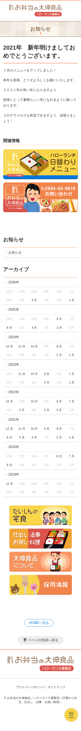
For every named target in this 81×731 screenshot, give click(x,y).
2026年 (13, 282)
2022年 (13, 392)
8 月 (59, 318)
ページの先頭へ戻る (43, 640)
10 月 (34, 346)
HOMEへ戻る (39, 623)
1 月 (71, 300)
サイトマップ (56, 687)
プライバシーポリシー (30, 687)
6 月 (9, 327)
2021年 (13, 419)
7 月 (71, 374)
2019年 (13, 474)
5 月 (22, 410)
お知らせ (13, 239)
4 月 (34, 300)
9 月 (46, 374)
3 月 (46, 382)
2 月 (59, 327)
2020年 (13, 447)
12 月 (9, 346)
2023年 (13, 364)
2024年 (13, 337)
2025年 (13, 309)
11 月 (21, 346)
